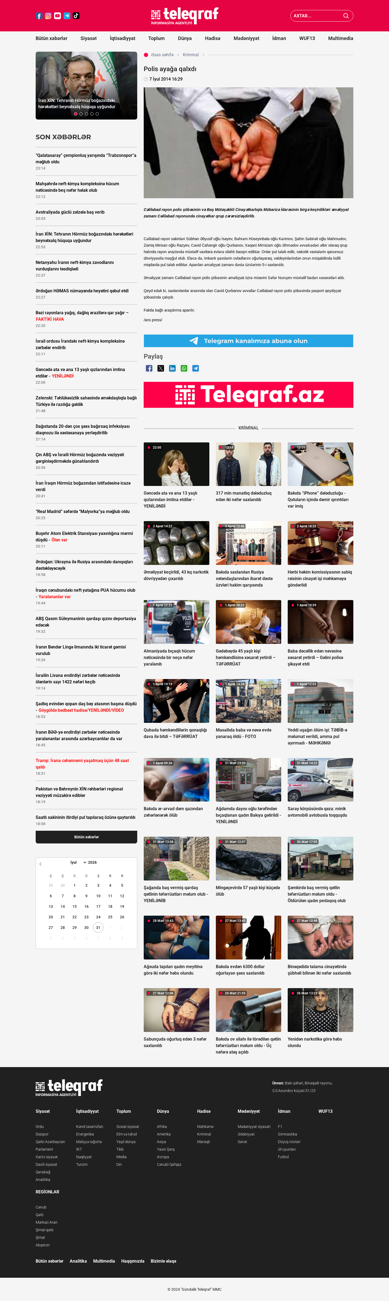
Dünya (185, 38)
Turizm (82, 1164)
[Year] (96, 862)
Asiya (161, 1142)
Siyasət (89, 38)
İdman (279, 38)
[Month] (77, 862)
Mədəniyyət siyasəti (254, 1126)
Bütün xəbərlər (51, 38)
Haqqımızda (133, 1261)
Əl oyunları (287, 1149)
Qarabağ (43, 1172)
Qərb (39, 1215)
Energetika (85, 1134)
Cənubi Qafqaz (169, 1164)
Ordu (40, 1126)
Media (121, 1157)
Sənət (242, 1142)
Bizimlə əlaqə (163, 1261)
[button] (75, 113)
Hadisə (212, 38)
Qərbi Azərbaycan (50, 1142)
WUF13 (307, 38)
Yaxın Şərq (166, 1149)
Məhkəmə (205, 1126)
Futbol (283, 1157)
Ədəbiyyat (246, 1134)
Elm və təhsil (126, 1134)
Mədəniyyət (246, 38)
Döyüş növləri (289, 1142)
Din (119, 1164)
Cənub (41, 1207)
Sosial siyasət (127, 1126)
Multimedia (340, 38)
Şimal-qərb (44, 1230)
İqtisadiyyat (122, 38)
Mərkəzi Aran (47, 1222)
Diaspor (42, 1134)
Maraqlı (203, 1142)
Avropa (163, 1157)
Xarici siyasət (47, 1157)
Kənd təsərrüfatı (89, 1126)
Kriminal (204, 1134)
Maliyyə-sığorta (89, 1142)
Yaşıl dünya (126, 1142)
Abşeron (43, 1245)
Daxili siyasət (46, 1164)
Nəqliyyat (84, 1157)
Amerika (164, 1134)
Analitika (43, 1179)
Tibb (120, 1149)
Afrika (162, 1126)
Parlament (44, 1149)
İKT (79, 1149)
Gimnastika (287, 1134)
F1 (280, 1126)
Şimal (40, 1237)
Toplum (156, 38)
